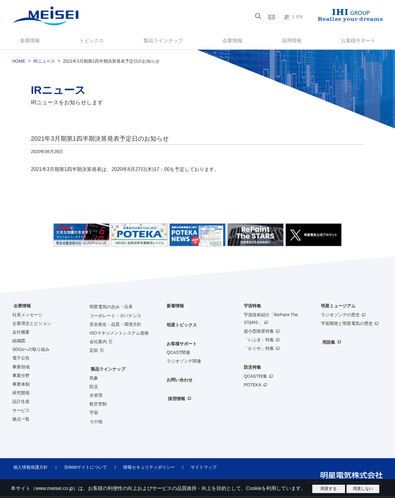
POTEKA (252, 386)
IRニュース (44, 62)
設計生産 (21, 403)
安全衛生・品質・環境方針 (115, 325)
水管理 (95, 396)
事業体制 (21, 385)
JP (286, 16)
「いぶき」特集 (259, 341)
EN (299, 16)
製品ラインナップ (106, 370)
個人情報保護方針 (29, 468)
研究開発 (21, 394)
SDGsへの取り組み (31, 351)
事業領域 (21, 368)
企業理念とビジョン (31, 324)
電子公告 (21, 359)
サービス (21, 411)
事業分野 (21, 377)
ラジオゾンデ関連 (184, 362)
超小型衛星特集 (259, 332)
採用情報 (287, 41)
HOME (18, 62)
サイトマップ (197, 468)
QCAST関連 (178, 353)
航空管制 (98, 405)
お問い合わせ (180, 381)
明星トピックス (182, 326)
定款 (93, 352)
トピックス (93, 41)
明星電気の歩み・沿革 (111, 308)
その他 (95, 423)
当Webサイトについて (82, 468)
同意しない (363, 488)
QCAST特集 (255, 377)
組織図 (18, 342)
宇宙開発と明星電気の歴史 (347, 324)
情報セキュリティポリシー (144, 468)
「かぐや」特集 (259, 350)
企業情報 (231, 41)
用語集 (327, 343)
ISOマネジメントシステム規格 (119, 334)
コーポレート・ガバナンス (115, 317)
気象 (93, 379)
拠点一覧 (21, 420)
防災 (93, 388)
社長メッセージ (27, 316)
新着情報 (34, 41)
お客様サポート (352, 41)
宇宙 (93, 414)
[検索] (222, 16)
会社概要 (21, 333)
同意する (329, 488)
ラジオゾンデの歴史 (340, 316)
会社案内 (98, 343)
